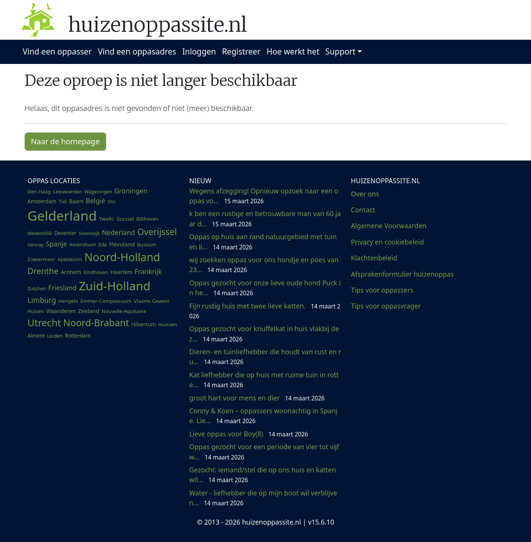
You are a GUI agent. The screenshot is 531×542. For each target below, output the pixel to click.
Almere (36, 335)
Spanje (56, 243)
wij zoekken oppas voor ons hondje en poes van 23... (263, 264)
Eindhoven (95, 272)
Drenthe (43, 270)
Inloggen (199, 51)
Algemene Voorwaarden (388, 225)
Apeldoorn (70, 259)
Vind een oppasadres (137, 51)
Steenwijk (88, 233)
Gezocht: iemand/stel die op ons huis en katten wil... (262, 474)
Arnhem (71, 272)
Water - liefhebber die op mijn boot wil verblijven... (263, 497)
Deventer (65, 233)
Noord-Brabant (96, 322)
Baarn (76, 201)
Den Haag (39, 191)
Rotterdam (78, 335)
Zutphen (37, 288)
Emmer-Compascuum (106, 300)
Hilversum (144, 324)
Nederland (118, 232)
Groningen (130, 190)
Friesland (62, 287)
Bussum (146, 244)
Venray (36, 244)
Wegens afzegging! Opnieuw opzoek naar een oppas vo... (263, 195)
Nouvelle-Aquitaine (124, 311)
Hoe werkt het (292, 51)
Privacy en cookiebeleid (387, 241)
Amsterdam (42, 201)
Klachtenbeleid (374, 257)
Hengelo (68, 300)
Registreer (241, 51)
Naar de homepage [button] (65, 141)
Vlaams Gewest (151, 300)
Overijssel (157, 232)
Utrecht (44, 322)
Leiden (55, 335)
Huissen (167, 324)
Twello (106, 218)
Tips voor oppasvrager (386, 305)
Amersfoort (82, 244)
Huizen (36, 311)
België (95, 200)
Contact (363, 209)
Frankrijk (148, 271)
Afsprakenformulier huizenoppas (402, 274)
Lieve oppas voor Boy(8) (248, 433)
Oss (111, 201)
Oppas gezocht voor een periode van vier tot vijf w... (264, 451)
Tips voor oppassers (382, 289)
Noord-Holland (122, 256)
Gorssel (125, 218)
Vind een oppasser (57, 51)
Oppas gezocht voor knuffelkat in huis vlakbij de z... (264, 333)
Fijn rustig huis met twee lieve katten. (264, 310)
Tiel (63, 201)
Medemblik (40, 233)
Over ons (365, 193)
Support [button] (341, 51)
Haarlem (121, 272)
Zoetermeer (41, 259)
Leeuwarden (67, 191)
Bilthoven (147, 218)
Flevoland (122, 244)
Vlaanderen (61, 311)
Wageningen (98, 191)
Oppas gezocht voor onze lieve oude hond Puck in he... (265, 287)
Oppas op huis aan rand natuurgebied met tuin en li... (263, 241)
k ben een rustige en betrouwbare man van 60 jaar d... (265, 218)
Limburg (42, 300)
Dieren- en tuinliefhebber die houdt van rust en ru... (265, 356)
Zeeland (88, 311)
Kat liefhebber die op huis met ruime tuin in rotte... (264, 379)
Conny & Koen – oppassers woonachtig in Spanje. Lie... (263, 415)
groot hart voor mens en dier (256, 397)
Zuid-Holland (114, 286)
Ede (102, 244)
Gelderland (62, 215)
